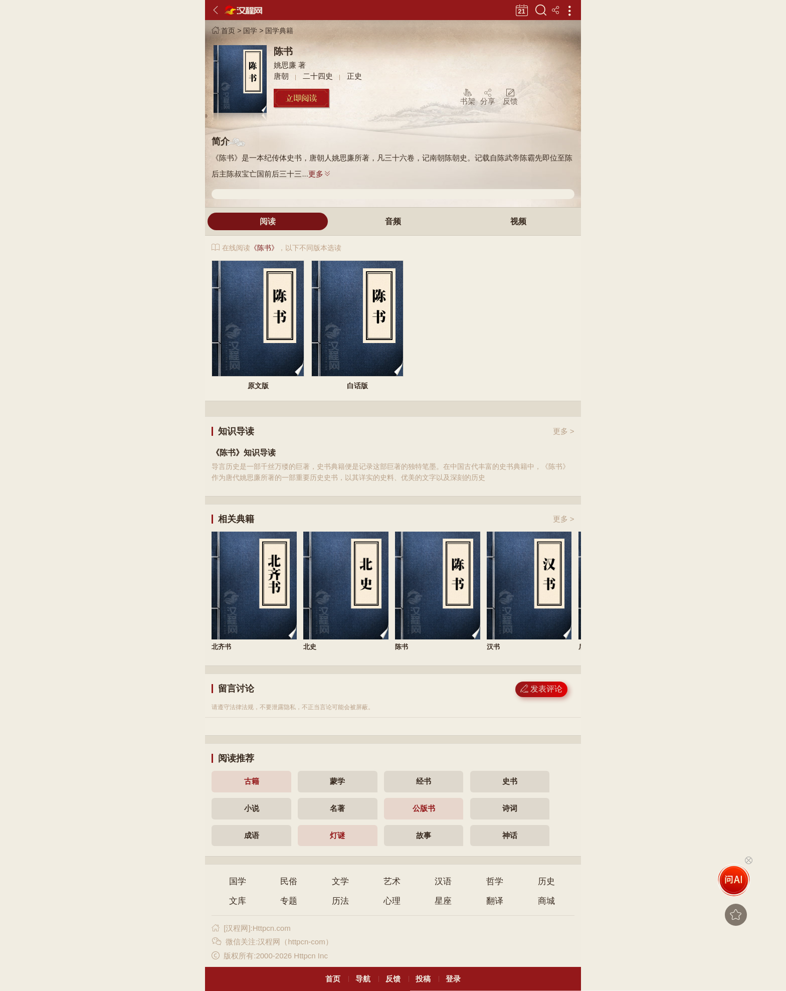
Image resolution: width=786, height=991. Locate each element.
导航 (362, 978)
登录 (453, 978)
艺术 (392, 881)
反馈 (393, 978)
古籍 (251, 781)
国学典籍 (279, 31)
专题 (288, 901)
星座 (443, 901)
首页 (223, 31)
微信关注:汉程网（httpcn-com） (272, 941)
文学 (340, 881)
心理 (392, 901)
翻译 (494, 901)
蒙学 (337, 781)
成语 (251, 835)
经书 (423, 781)
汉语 (443, 881)
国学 (250, 31)
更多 (319, 174)
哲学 (494, 881)
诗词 (509, 808)
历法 (340, 901)
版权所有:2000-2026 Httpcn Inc (269, 955)
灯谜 (337, 835)
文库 (237, 901)
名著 (337, 808)
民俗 (288, 881)
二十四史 (318, 76)
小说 (251, 808)
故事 (423, 835)
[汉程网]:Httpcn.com (251, 928)
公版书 (424, 808)
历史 (546, 881)
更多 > (563, 431)
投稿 (423, 978)
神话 (509, 835)
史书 (509, 781)
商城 (546, 901)
